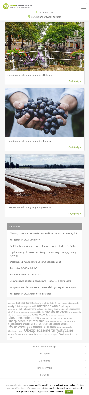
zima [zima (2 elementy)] (10, 337)
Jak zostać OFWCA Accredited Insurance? (31, 293)
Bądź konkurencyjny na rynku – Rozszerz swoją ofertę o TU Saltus (43, 246)
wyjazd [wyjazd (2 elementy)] (55, 335)
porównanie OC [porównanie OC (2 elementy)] (42, 309)
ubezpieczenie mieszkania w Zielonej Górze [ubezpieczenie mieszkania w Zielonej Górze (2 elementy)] (60, 321)
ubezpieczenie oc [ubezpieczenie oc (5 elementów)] (20, 326)
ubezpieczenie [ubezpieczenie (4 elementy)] (40, 314)
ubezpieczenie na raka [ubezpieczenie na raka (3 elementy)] (57, 324)
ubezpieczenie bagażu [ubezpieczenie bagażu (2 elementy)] (56, 315)
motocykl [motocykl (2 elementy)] (75, 303)
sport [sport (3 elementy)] (10, 312)
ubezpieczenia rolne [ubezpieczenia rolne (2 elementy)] (24, 315)
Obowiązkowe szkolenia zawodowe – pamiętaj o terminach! (40, 280)
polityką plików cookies (27, 388)
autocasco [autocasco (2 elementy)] (11, 303)
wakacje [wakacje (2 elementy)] (41, 335)
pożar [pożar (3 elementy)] (50, 309)
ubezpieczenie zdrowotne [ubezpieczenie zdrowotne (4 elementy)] (23, 334)
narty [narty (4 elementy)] (11, 306)
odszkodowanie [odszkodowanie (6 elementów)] (48, 306)
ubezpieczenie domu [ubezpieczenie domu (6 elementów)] (23, 317)
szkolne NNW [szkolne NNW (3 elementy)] (43, 312)
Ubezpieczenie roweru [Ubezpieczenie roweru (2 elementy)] (16, 331)
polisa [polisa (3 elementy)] (64, 306)
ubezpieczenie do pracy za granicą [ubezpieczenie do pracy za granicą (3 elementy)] (56, 318)
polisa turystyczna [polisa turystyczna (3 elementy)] (27, 309)
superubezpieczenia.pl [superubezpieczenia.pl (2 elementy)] (29, 312)
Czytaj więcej (75, 81)
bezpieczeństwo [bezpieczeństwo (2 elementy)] (37, 303)
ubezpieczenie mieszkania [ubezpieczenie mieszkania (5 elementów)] (26, 321)
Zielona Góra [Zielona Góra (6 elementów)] (67, 334)
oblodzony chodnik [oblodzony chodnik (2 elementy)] (26, 307)
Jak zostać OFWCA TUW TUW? (25, 274)
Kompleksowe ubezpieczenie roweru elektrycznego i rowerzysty (43, 287)
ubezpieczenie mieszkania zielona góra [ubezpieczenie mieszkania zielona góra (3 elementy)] (27, 324)
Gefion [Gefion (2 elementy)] (52, 303)
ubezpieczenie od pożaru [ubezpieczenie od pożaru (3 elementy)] (44, 327)
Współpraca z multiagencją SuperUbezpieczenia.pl (35, 261)
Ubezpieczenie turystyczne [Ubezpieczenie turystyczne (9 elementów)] (48, 330)
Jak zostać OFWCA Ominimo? (25, 239)
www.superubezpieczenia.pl (16, 385)
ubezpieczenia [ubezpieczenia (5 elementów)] (60, 312)
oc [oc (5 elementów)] (34, 306)
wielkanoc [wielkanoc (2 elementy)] (48, 335)
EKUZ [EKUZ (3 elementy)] (46, 303)
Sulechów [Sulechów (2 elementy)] (17, 312)
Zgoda (68, 392)
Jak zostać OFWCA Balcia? (23, 268)
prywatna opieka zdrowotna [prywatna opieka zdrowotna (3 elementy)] (67, 309)
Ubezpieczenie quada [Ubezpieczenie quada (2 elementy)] (64, 327)
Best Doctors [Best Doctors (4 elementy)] (24, 302)
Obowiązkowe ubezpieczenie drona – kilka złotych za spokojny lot (43, 233)
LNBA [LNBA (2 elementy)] (70, 303)
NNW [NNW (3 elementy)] (17, 306)
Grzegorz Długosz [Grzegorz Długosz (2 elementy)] (61, 303)
